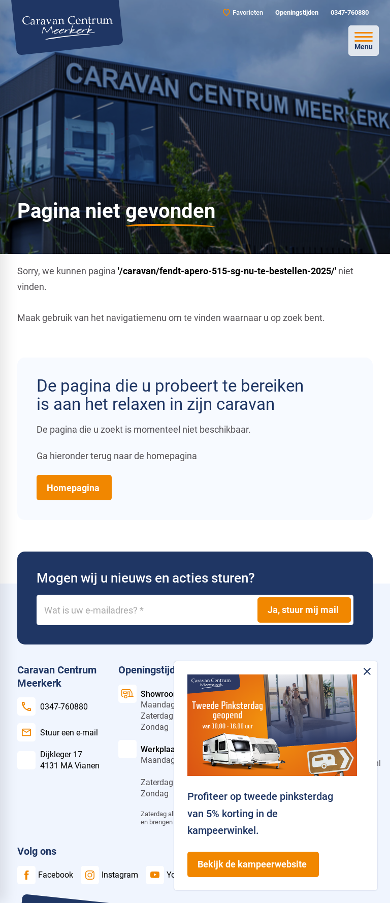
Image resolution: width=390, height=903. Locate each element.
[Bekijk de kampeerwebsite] (253, 864)
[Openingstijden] (295, 13)
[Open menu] (363, 40)
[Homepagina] (74, 488)
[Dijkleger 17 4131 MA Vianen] (58, 759)
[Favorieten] (243, 12)
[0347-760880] (349, 13)
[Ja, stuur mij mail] (304, 610)
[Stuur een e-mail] (57, 732)
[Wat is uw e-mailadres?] (195, 610)
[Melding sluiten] (367, 671)
